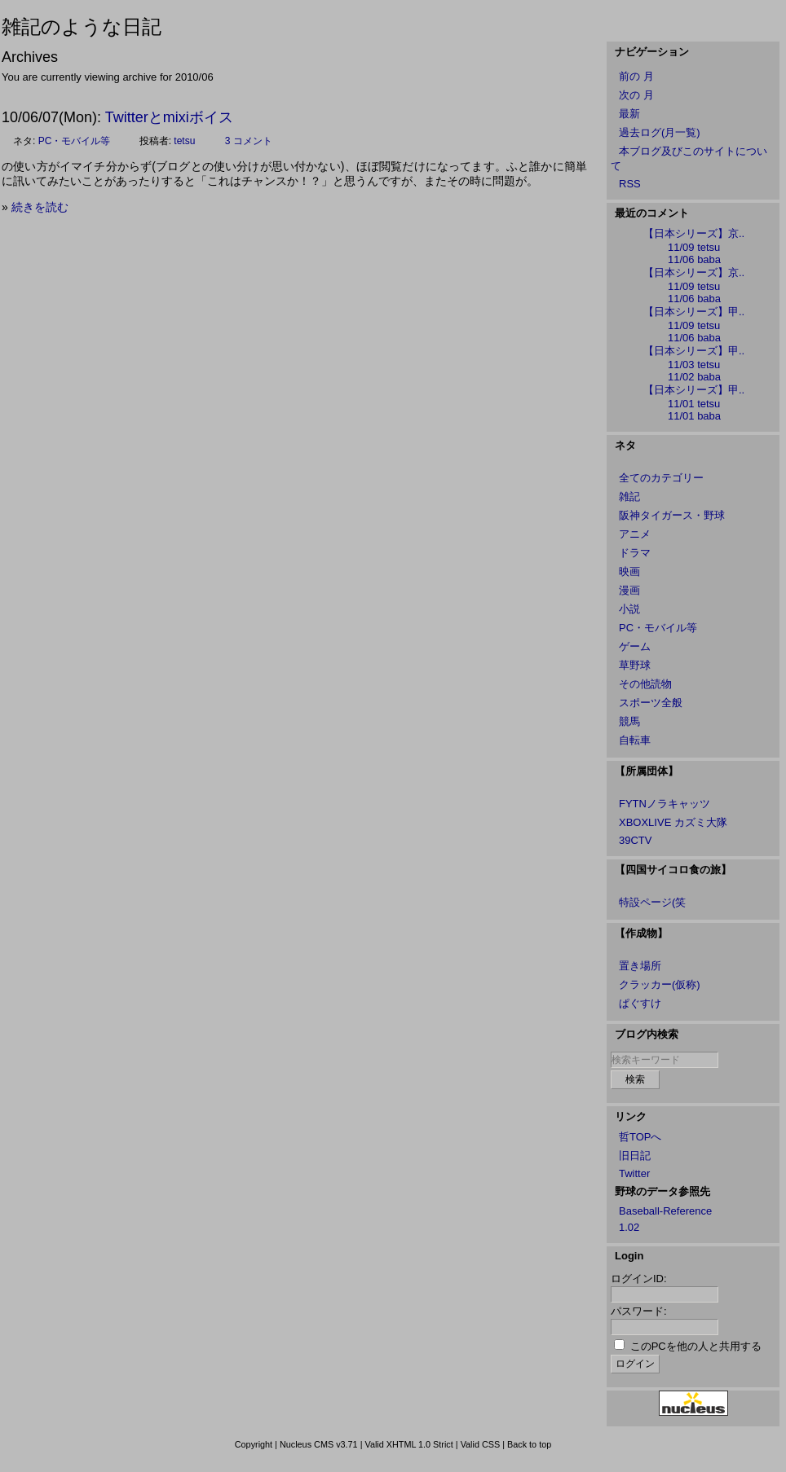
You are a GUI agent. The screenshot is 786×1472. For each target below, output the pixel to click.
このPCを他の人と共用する (696, 1346)
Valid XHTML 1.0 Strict (408, 1444)
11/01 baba (694, 416)
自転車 (635, 740)
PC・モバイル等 (74, 141)
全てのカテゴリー (661, 478)
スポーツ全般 (650, 702)
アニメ (635, 534)
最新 (629, 114)
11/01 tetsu (694, 404)
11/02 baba (694, 377)
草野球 (635, 665)
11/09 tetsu (694, 247)
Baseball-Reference (665, 1211)
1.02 (629, 1227)
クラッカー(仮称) (659, 984)
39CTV (635, 840)
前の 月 (636, 76)
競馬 (629, 721)
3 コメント (248, 141)
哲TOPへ (640, 1137)
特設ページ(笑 (652, 902)
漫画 (629, 590)
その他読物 (645, 684)
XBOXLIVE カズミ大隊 (673, 822)
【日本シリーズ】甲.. (693, 311)
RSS (630, 184)
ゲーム (635, 646)
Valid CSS (481, 1444)
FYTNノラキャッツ (664, 804)
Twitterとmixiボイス (169, 117)
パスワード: (639, 1311)
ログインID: (639, 1278)
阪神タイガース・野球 (672, 515)
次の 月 (636, 95)
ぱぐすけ (640, 1003)
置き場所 (640, 966)
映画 (629, 571)
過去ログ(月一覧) (659, 132)
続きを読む (39, 206)
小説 (629, 609)
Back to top (529, 1444)
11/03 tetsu (694, 364)
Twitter (634, 1173)
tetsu (184, 141)
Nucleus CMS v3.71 (319, 1444)
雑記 (629, 496)
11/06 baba (694, 259)
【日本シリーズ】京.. (693, 233)
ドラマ (635, 553)
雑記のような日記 (81, 26)
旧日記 (635, 1155)
